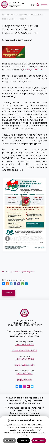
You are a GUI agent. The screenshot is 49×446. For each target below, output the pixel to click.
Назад (8, 292)
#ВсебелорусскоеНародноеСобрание (18, 272)
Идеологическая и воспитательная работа (22, 14)
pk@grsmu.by (24, 379)
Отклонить (24, 441)
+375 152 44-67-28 (24, 359)
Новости (23, 19)
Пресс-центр (8, 19)
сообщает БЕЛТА (32, 69)
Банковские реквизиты (24, 350)
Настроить (9, 441)
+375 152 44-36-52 (24, 344)
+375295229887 (24, 373)
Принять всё (38, 441)
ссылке (38, 427)
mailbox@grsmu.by (24, 365)
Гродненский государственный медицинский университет (12, 4)
